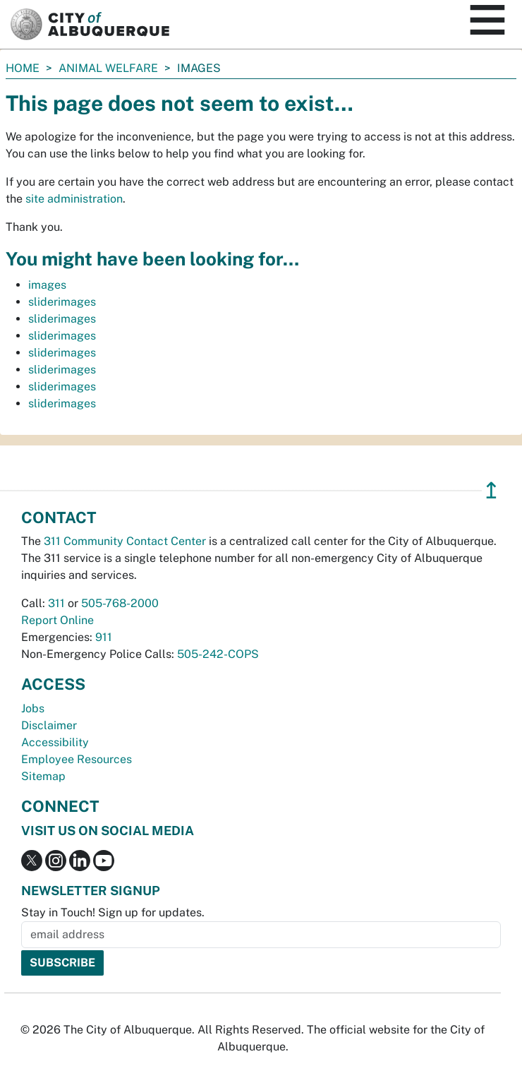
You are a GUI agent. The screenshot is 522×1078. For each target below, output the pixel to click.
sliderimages (62, 302)
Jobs (32, 708)
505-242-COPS (218, 654)
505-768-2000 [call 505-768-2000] (120, 603)
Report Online (57, 620)
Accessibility (55, 742)
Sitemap (43, 776)
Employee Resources (76, 759)
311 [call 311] (56, 603)
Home (23, 68)
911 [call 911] (103, 637)
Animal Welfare (108, 68)
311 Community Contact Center (125, 541)
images (47, 285)
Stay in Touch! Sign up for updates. (113, 912)
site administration (74, 198)
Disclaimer (49, 725)
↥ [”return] (491, 490)
